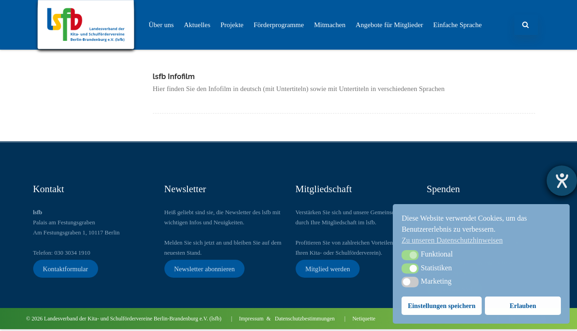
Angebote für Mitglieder (389, 25)
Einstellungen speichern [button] (442, 305)
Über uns (161, 25)
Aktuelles (197, 25)
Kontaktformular (65, 268)
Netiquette (363, 318)
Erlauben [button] (523, 305)
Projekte (232, 25)
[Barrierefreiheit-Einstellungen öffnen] (562, 181)
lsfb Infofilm (174, 76)
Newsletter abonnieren (204, 268)
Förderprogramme (279, 25)
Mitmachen (329, 25)
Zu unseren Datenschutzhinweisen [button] (452, 240)
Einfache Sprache (457, 25)
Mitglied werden (327, 268)
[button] (410, 255)
